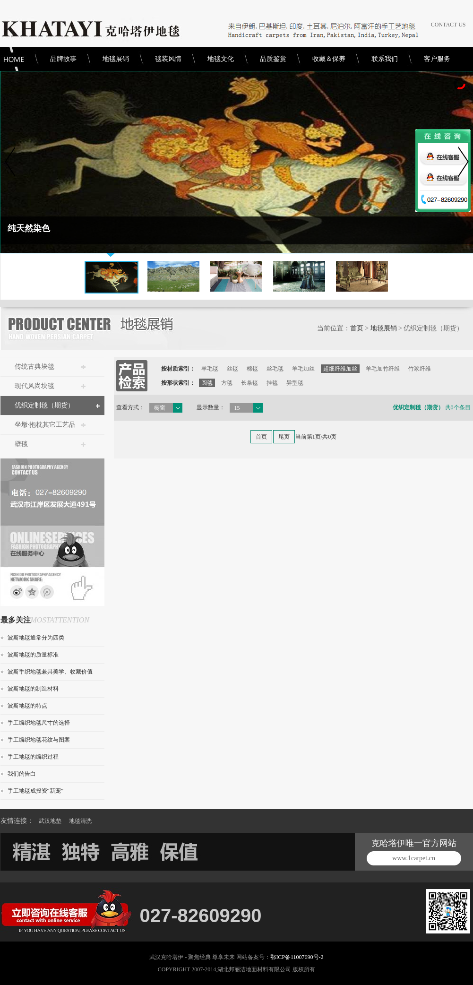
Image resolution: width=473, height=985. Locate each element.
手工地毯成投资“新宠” (36, 790)
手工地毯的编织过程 (33, 756)
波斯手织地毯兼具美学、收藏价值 (50, 671)
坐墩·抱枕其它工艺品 (45, 424)
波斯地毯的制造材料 (33, 688)
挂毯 (272, 383)
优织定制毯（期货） (44, 405)
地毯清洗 (80, 821)
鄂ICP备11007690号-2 (296, 957)
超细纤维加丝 (340, 368)
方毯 (226, 383)
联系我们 (384, 58)
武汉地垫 (50, 821)
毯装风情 (168, 58)
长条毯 (249, 383)
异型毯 (294, 383)
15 (237, 408)
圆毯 (207, 383)
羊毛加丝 (303, 368)
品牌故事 (63, 58)
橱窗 (159, 408)
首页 (356, 328)
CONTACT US (448, 24)
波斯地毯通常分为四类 (36, 637)
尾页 (284, 436)
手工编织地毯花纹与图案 (39, 739)
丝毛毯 (275, 368)
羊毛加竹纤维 (383, 368)
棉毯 (252, 368)
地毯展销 (116, 58)
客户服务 (437, 58)
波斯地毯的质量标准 (33, 654)
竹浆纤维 (419, 368)
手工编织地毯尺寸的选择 (39, 722)
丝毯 (232, 368)
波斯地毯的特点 (27, 705)
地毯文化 (220, 58)
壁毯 (21, 444)
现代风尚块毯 (34, 385)
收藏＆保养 (328, 58)
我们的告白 (22, 773)
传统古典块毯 (34, 366)
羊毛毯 (209, 368)
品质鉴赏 (273, 58)
